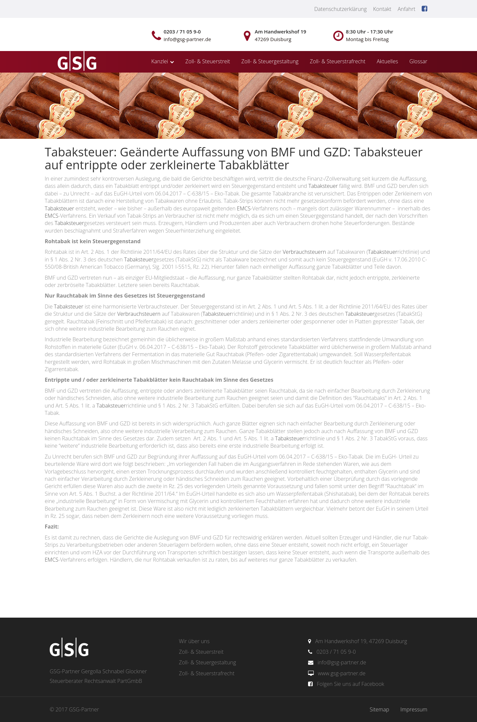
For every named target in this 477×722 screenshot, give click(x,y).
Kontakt (382, 9)
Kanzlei (159, 61)
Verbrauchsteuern (304, 251)
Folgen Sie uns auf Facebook (350, 684)
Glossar (418, 61)
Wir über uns (194, 641)
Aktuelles (387, 61)
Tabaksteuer (323, 186)
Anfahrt (406, 9)
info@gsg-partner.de (341, 662)
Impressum (413, 709)
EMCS (243, 208)
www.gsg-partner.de (341, 673)
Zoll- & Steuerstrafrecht (337, 61)
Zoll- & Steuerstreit (208, 61)
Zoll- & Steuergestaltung (270, 61)
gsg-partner (76, 61)
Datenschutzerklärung (340, 9)
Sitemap (379, 709)
